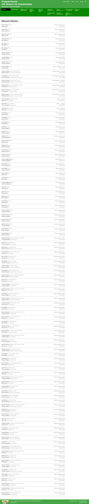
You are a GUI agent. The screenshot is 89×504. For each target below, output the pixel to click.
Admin (81, 1)
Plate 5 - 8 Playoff (77, 10)
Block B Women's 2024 (41, 10)
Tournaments (66, 1)
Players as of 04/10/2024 (23, 10)
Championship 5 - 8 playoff (69, 10)
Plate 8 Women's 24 (60, 10)
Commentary (14, 9)
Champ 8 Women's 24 (51, 10)
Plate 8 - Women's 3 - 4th (69, 14)
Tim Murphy (84, 501)
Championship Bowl (51, 13)
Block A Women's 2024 (31, 10)
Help (77, 1)
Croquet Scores (9, 1)
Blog (72, 1)
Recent (4, 9)
